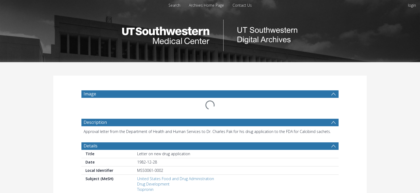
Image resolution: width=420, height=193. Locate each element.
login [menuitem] (412, 5)
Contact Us (242, 5)
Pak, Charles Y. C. (151, 190)
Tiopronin (145, 176)
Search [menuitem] (174, 5)
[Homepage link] (210, 34)
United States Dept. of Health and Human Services (180, 181)
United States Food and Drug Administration (175, 165)
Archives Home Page (206, 5)
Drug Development (153, 171)
